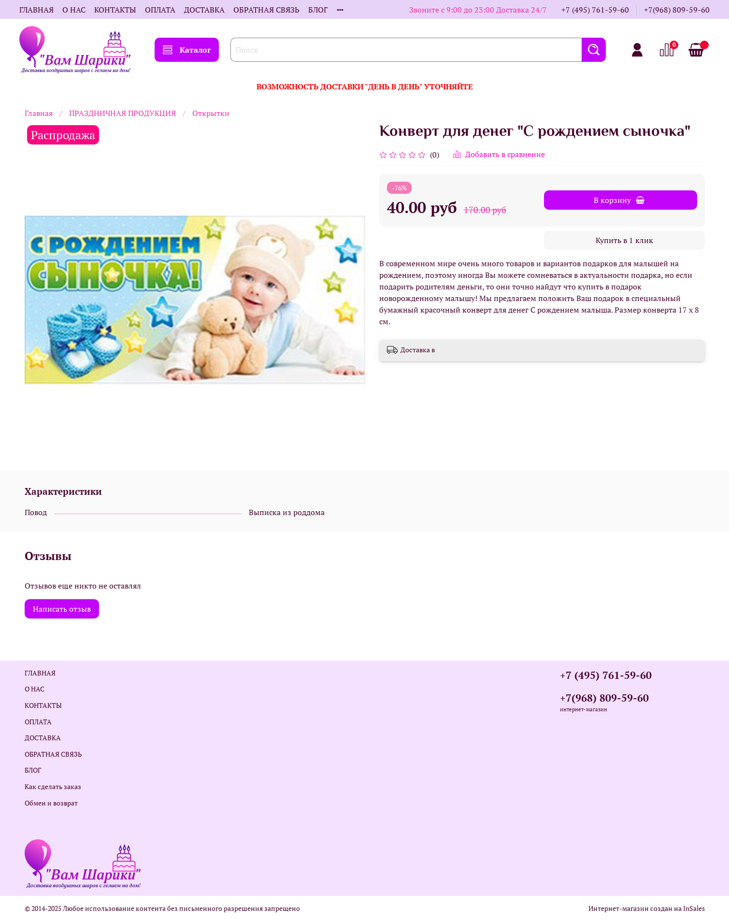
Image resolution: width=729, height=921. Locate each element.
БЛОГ (318, 9)
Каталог (187, 49)
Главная (39, 113)
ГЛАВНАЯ (36, 9)
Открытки (210, 113)
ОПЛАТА (160, 9)
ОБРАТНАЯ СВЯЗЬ (266, 9)
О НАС (74, 9)
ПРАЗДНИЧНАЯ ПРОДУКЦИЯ (122, 113)
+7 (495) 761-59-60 (595, 9)
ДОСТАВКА (204, 9)
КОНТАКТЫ (115, 9)
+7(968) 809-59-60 (677, 9)
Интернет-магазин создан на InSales (646, 908)
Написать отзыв (62, 609)
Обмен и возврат (51, 802)
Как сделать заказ (53, 786)
